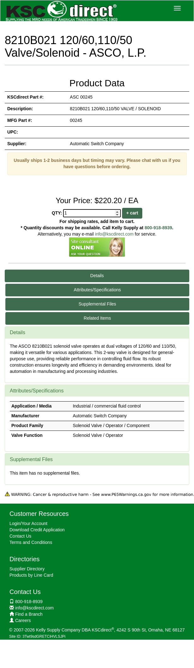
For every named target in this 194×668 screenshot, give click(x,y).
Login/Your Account (28, 523)
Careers (23, 620)
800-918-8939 (158, 227)
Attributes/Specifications (97, 289)
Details (97, 275)
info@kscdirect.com (114, 234)
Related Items (97, 318)
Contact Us (20, 536)
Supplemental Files (97, 303)
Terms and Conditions (30, 542)
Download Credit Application (37, 529)
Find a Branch (29, 614)
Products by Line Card (31, 575)
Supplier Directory (26, 568)
